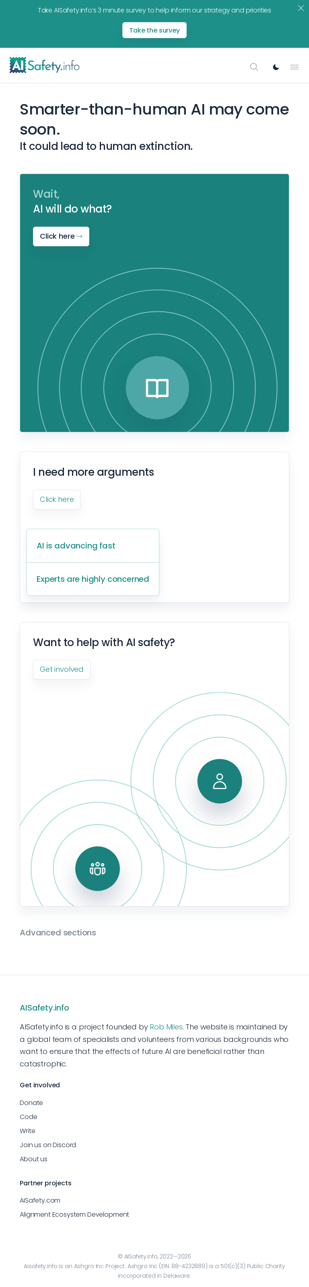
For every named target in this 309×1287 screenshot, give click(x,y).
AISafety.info (44, 1007)
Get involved (62, 669)
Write (27, 1131)
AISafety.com (40, 1200)
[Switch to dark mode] (276, 67)
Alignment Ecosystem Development (74, 1214)
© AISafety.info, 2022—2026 (154, 1256)
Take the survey (154, 30)
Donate (31, 1102)
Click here (57, 499)
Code (28, 1116)
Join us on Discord (48, 1145)
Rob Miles (166, 1027)
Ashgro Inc (89, 1266)
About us (33, 1159)
